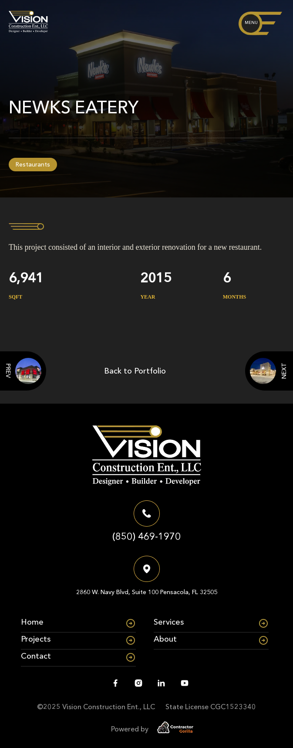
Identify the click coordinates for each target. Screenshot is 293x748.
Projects (36, 639)
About (165, 639)
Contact (36, 656)
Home (32, 622)
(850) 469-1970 (146, 536)
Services (169, 622)
